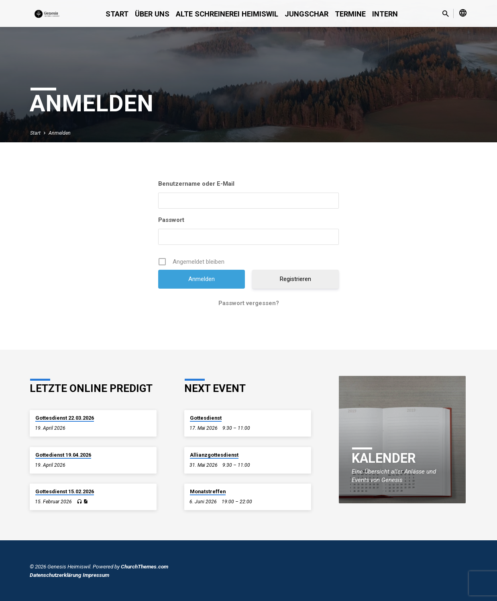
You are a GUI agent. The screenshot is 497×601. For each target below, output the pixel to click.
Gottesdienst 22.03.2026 (64, 418)
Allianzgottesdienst (214, 455)
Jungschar (306, 14)
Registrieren (295, 279)
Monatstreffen (208, 491)
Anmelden (60, 133)
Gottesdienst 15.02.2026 (64, 491)
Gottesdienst (206, 418)
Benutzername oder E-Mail (196, 183)
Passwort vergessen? (248, 303)
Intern (385, 14)
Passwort (171, 220)
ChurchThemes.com (144, 566)
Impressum (96, 575)
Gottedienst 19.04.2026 (63, 455)
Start (117, 14)
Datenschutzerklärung (55, 575)
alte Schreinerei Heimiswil (227, 14)
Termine (350, 14)
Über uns (152, 14)
